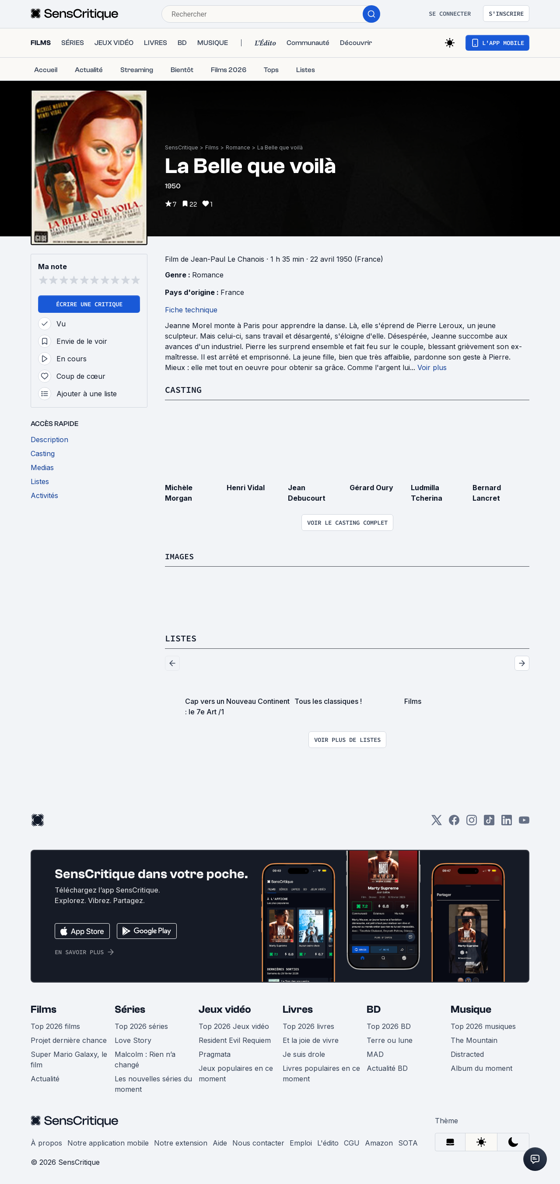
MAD (375, 1053)
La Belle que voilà (280, 147)
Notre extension (180, 1142)
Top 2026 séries (141, 1025)
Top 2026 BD (389, 1025)
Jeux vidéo (225, 1008)
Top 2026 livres (308, 1025)
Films (212, 147)
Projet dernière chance (69, 1039)
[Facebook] (454, 822)
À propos (46, 1142)
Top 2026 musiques (483, 1025)
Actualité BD (387, 1067)
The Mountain (474, 1039)
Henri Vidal (246, 487)
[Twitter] (436, 822)
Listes (180, 637)
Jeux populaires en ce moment (236, 1072)
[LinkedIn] (506, 822)
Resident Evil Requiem (235, 1039)
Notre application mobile (108, 1142)
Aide (220, 1142)
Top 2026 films (55, 1025)
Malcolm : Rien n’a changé (145, 1058)
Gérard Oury (371, 487)
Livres (298, 1008)
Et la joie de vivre (311, 1039)
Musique (471, 1008)
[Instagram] (471, 822)
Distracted (467, 1053)
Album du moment (481, 1067)
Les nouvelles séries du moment (153, 1083)
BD (374, 1008)
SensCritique (181, 147)
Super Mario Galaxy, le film (69, 1058)
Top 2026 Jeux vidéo (234, 1025)
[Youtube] (524, 822)
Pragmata (215, 1053)
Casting (183, 389)
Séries (130, 1008)
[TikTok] (489, 822)
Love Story (133, 1039)
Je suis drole (304, 1053)
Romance (238, 147)
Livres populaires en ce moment (321, 1072)
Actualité (45, 1077)
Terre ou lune (390, 1039)
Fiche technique (191, 309)
